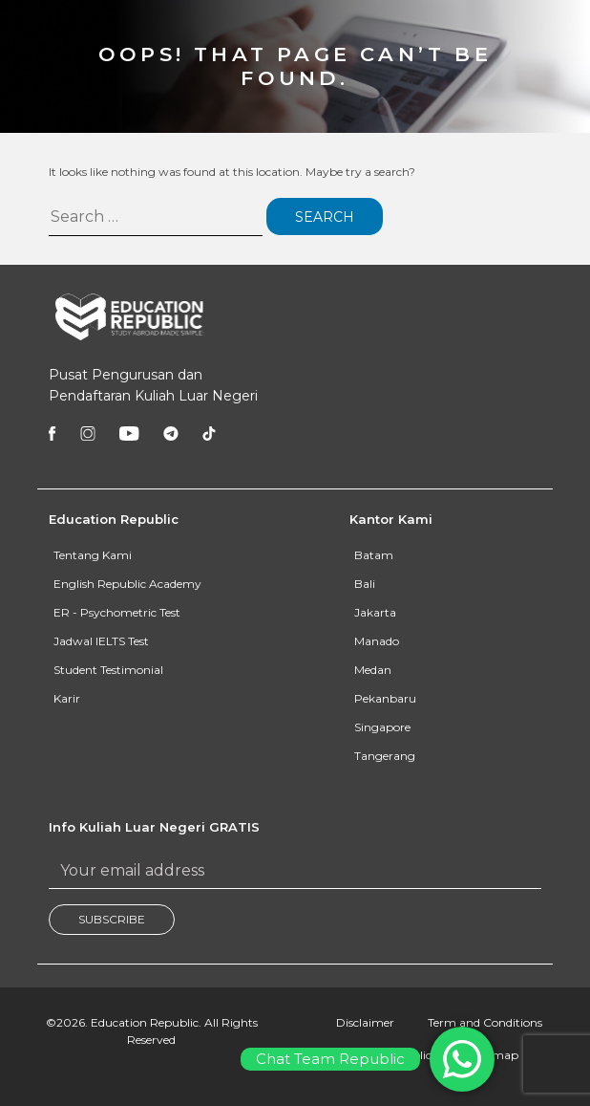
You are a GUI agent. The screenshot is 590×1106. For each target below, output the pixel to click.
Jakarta (375, 612)
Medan (372, 669)
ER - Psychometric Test (116, 612)
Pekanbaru (385, 698)
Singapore (382, 727)
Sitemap (495, 1055)
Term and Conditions (485, 1022)
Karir (66, 698)
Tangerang (384, 755)
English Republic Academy (127, 583)
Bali (364, 583)
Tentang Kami (92, 555)
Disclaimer (365, 1022)
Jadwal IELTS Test (101, 641)
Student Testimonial (108, 669)
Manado (376, 641)
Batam (373, 555)
